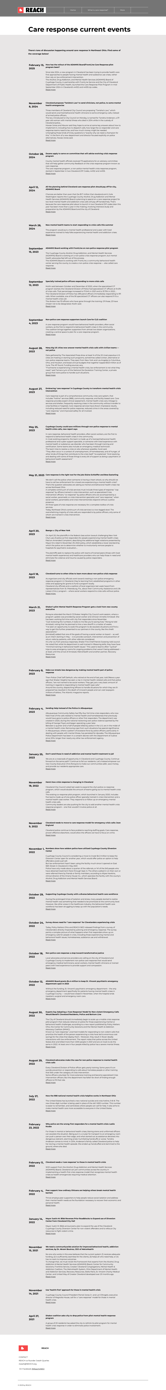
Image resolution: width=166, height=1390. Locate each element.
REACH (45, 1348)
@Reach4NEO (38, 1369)
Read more (51, 90)
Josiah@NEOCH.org (28, 1364)
